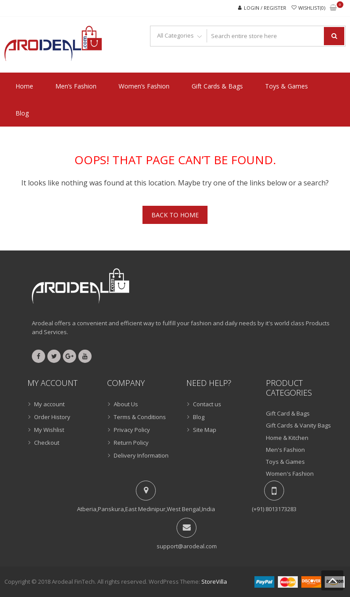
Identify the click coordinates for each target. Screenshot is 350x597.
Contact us (207, 404)
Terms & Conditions (140, 417)
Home (24, 86)
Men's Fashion (285, 450)
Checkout (46, 443)
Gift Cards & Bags (217, 86)
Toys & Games (286, 86)
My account (49, 404)
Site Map (204, 430)
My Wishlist (49, 430)
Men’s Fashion (75, 86)
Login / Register (265, 7)
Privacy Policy (132, 430)
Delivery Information (141, 455)
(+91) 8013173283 (274, 509)
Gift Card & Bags (288, 413)
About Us (126, 404)
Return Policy (131, 443)
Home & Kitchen (287, 438)
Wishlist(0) (311, 7)
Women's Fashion (290, 474)
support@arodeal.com (187, 546)
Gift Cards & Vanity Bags (298, 425)
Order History (52, 417)
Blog (22, 113)
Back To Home (175, 215)
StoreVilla (214, 581)
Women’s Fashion (144, 86)
